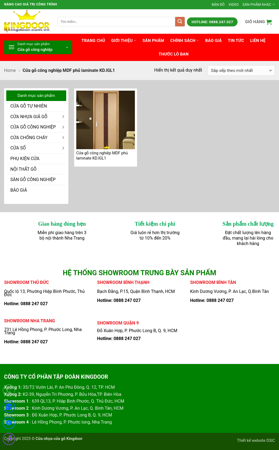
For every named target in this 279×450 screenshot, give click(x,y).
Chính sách (184, 40)
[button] (258, 22)
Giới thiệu (123, 40)
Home (10, 70)
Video (234, 4)
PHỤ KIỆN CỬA (25, 158)
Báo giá (213, 40)
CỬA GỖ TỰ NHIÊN (28, 106)
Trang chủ (93, 40)
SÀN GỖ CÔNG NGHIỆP (33, 179)
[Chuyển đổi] (63, 116)
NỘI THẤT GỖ (23, 169)
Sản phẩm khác (258, 4)
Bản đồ (218, 4)
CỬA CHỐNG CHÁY (28, 137)
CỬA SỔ (18, 148)
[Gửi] (180, 21)
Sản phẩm (153, 40)
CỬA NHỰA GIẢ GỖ (28, 116)
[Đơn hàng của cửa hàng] (241, 70)
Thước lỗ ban (174, 54)
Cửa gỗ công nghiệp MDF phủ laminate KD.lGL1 (102, 156)
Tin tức (236, 40)
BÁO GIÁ (18, 190)
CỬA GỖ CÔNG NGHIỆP (33, 127)
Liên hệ (257, 40)
